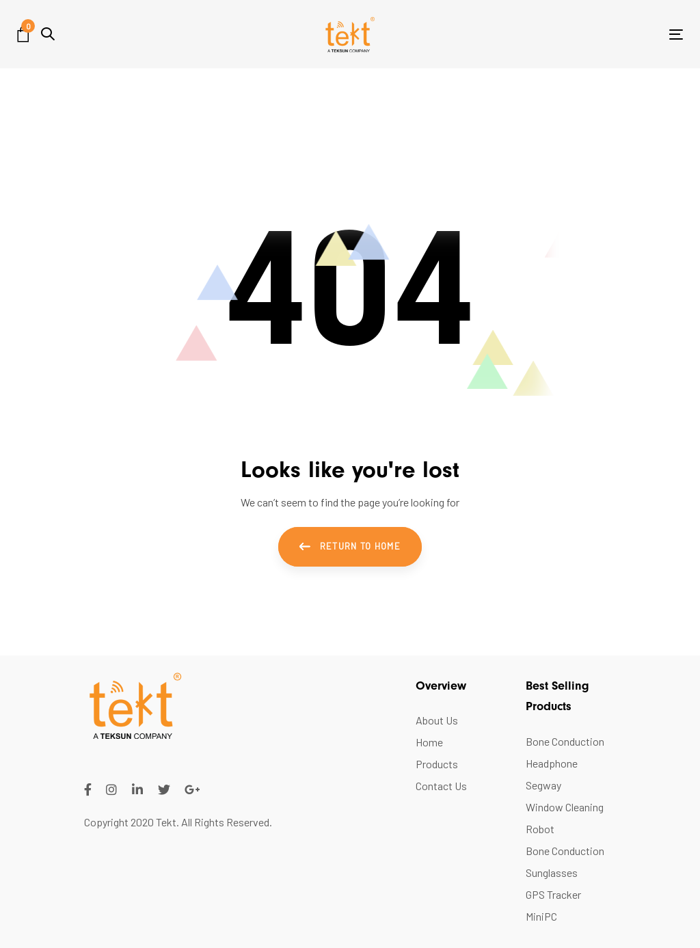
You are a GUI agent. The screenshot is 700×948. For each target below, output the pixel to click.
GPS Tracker (553, 894)
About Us (437, 720)
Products (437, 763)
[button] (48, 34)
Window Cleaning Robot (565, 817)
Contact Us (441, 785)
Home (429, 741)
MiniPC (541, 916)
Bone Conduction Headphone (565, 752)
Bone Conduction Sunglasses (565, 861)
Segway (543, 784)
